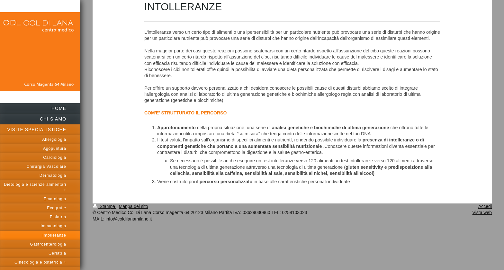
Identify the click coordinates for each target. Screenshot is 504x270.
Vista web (482, 212)
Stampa (104, 206)
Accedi (485, 206)
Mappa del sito (133, 206)
